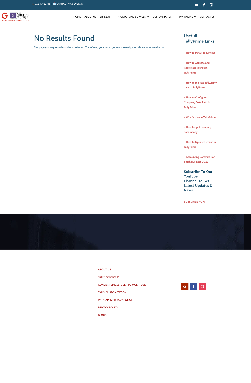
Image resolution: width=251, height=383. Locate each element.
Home (77, 16)
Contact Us (207, 16)
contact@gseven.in (69, 3)
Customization (162, 16)
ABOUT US (104, 270)
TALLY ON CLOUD (108, 277)
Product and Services (131, 16)
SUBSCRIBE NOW (194, 201)
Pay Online (186, 16)
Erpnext (105, 16)
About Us (90, 16)
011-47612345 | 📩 (44, 3)
